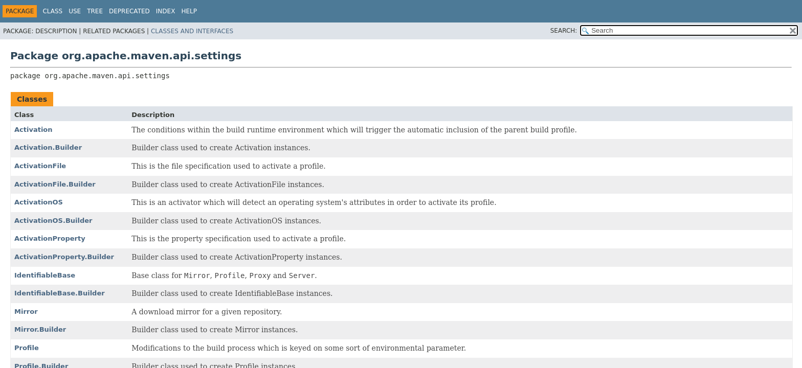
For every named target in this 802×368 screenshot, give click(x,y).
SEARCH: (563, 30)
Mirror (26, 311)
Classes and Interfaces (192, 31)
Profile (26, 348)
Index (165, 11)
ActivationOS (38, 202)
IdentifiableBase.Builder (59, 293)
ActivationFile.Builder (55, 184)
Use (75, 11)
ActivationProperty (49, 238)
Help (189, 11)
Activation (33, 129)
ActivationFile (40, 166)
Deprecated (129, 11)
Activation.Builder (48, 147)
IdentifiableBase (44, 275)
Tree (95, 11)
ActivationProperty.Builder (64, 257)
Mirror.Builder (40, 329)
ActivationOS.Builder (53, 220)
